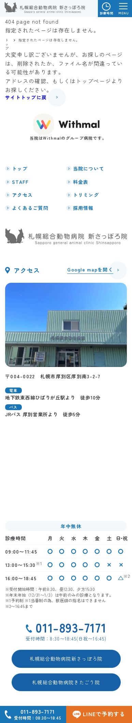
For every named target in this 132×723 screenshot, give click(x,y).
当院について (88, 168)
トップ (20, 168)
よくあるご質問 (30, 207)
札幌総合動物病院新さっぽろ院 (66, 658)
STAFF (20, 181)
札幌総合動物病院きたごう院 (66, 682)
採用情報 (83, 207)
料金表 (81, 181)
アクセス (22, 194)
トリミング (86, 194)
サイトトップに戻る (28, 97)
